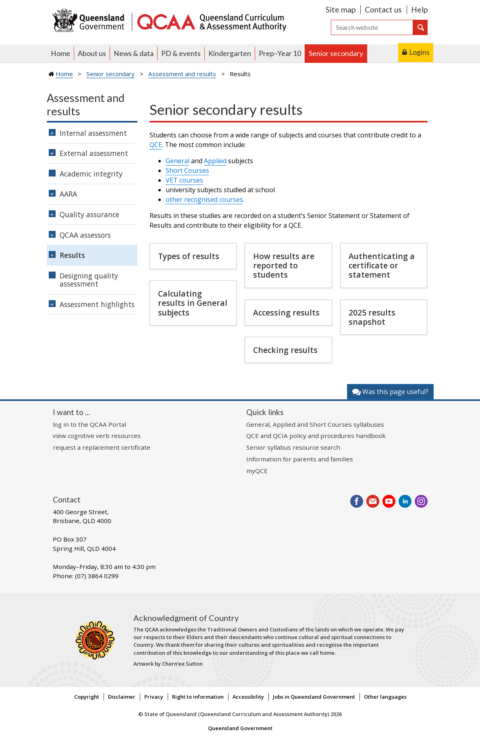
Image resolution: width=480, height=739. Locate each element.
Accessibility (248, 696)
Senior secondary (336, 53)
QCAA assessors (85, 235)
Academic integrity (91, 174)
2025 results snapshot (372, 317)
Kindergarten (229, 53)
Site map (340, 9)
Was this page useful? (390, 391)
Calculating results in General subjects (192, 303)
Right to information (198, 696)
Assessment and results (182, 74)
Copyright (86, 696)
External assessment (94, 153)
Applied (215, 160)
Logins (419, 52)
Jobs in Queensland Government (314, 696)
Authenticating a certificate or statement (382, 265)
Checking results (285, 350)
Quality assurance (89, 214)
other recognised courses (204, 199)
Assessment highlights (97, 304)
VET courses (184, 180)
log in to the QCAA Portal (89, 424)
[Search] (372, 27)
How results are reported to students (283, 265)
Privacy (153, 696)
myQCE (257, 471)
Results (72, 255)
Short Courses (187, 170)
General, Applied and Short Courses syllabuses (315, 424)
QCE (156, 144)
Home (60, 53)
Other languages (385, 696)
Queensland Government (240, 728)
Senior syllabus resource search (293, 447)
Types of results (188, 256)
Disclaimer (121, 696)
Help (419, 9)
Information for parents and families (299, 459)
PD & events (181, 53)
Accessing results (286, 312)
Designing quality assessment (89, 280)
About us (92, 53)
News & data (134, 53)
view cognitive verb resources (97, 436)
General (177, 160)
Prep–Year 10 (280, 53)
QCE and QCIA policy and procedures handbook (316, 436)
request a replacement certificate (101, 447)
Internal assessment (93, 133)
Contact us (383, 9)
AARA (68, 194)
